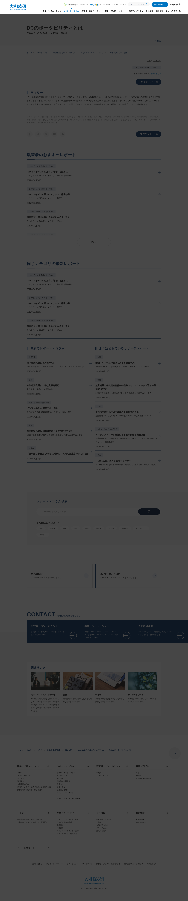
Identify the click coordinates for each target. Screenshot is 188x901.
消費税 (98, 528)
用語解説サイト (90, 5)
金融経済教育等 (59, 53)
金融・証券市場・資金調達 (39, 403)
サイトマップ (87, 864)
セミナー (21, 813)
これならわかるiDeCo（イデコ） (91, 53)
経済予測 (32, 357)
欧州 (30, 380)
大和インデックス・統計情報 (108, 864)
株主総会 (125, 528)
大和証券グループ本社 (133, 864)
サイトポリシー (73, 864)
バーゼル (42, 535)
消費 (41, 528)
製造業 (52, 528)
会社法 (111, 528)
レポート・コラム (42, 53)
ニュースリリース (26, 848)
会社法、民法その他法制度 (107, 429)
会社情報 (100, 813)
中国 (64, 528)
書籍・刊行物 (142, 766)
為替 (86, 528)
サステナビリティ (65, 813)
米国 (30, 425)
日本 (99, 406)
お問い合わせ (160, 5)
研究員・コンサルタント (108, 766)
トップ (29, 53)
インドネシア (141, 528)
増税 (75, 528)
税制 (99, 380)
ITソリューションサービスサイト (114, 4)
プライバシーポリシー (54, 864)
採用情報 (140, 813)
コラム (31, 448)
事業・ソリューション (28, 766)
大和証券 (151, 864)
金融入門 (72, 53)
